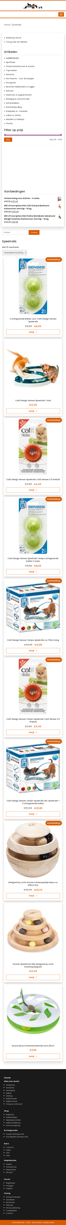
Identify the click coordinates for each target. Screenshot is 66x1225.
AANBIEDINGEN (12, 58)
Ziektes (8, 1093)
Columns (10, 1147)
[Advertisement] (33, 166)
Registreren (10, 1183)
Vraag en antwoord (14, 1104)
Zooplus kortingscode (15, 1134)
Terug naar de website (16, 41)
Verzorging (10, 1090)
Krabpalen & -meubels (16, 111)
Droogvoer (11, 82)
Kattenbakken (12, 103)
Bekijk (33, 332)
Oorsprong (10, 1085)
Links (8, 1155)
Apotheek (10, 62)
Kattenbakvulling (14, 107)
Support (9, 1188)
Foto (7, 1153)
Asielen (9, 1164)
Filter (8, 139)
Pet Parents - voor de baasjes (20, 78)
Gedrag (9, 1096)
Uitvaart (9, 1172)
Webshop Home (13, 37)
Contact (9, 1213)
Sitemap (9, 1205)
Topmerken (11, 70)
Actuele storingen (13, 1197)
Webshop (10, 1114)
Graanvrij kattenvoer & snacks (20, 66)
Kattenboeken (11, 1117)
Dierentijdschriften (13, 1120)
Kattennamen (11, 1101)
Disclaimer (10, 1202)
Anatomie (10, 1088)
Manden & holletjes (15, 119)
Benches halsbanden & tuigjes (20, 86)
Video (8, 1150)
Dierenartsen (11, 1169)
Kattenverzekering (13, 1123)
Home (7, 24)
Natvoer (10, 90)
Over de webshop (13, 1125)
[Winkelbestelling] (14, 252)
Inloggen (9, 1186)
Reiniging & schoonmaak (17, 99)
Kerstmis (10, 74)
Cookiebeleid (11, 1210)
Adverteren (10, 1199)
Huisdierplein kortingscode (17, 1137)
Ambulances (11, 1167)
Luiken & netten (13, 115)
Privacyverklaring (13, 1208)
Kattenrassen (11, 1098)
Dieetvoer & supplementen (19, 94)
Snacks (9, 123)
